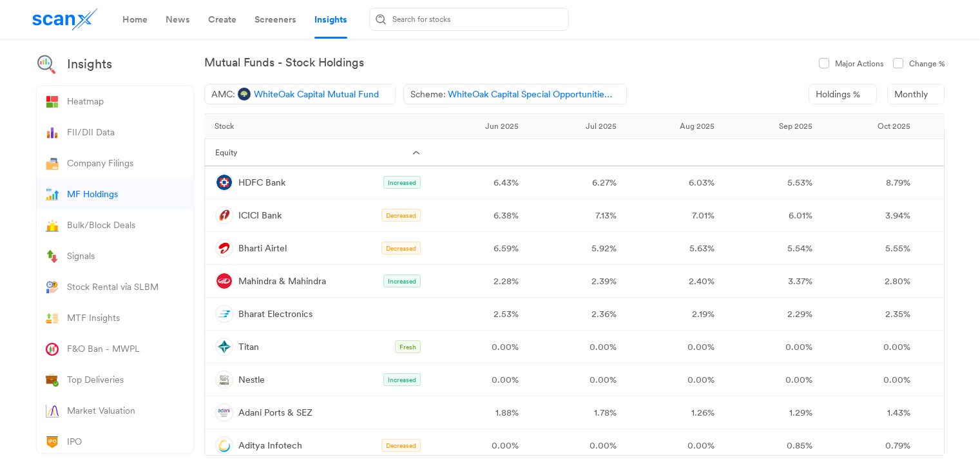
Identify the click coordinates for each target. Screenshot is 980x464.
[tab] (135, 19)
